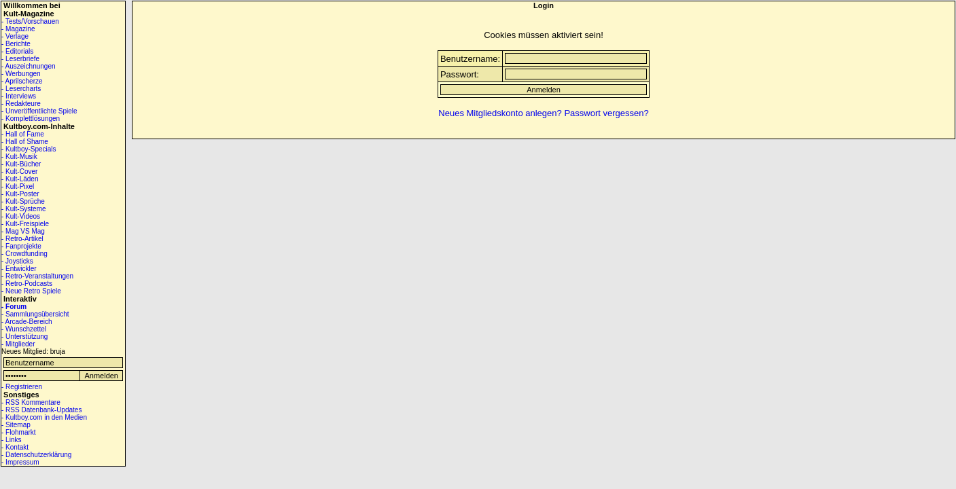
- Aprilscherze (22, 81)
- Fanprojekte (21, 246)
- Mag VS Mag (23, 231)
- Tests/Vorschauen (30, 21)
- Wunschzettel (23, 329)
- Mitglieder (18, 344)
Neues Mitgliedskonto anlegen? (499, 113)
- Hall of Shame (24, 141)
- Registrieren (21, 387)
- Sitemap (16, 425)
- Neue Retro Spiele (31, 291)
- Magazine (18, 29)
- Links (11, 439)
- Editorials (17, 51)
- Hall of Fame (22, 134)
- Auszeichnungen (28, 66)
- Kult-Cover (19, 171)
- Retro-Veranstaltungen (37, 276)
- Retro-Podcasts (26, 283)
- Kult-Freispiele (25, 224)
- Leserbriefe (20, 58)
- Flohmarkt (18, 432)
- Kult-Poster (20, 194)
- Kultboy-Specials (28, 149)
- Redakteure (21, 103)
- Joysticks (17, 261)
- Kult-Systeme (23, 209)
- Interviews (18, 96)
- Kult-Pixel (17, 186)
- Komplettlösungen (30, 118)
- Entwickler (19, 268)
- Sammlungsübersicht (35, 314)
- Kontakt (15, 447)
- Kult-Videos (20, 216)
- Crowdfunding (24, 253)
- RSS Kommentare (30, 402)
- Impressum (20, 462)
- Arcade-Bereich (26, 321)
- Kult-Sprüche (23, 201)
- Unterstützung (24, 336)
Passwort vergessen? (606, 113)
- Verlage (15, 36)
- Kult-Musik (19, 156)
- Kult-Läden (19, 179)
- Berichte (16, 44)
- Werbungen (21, 73)
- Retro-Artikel (22, 238)
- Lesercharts (21, 88)
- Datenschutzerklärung (36, 454)
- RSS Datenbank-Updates (41, 410)
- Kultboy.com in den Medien (44, 417)
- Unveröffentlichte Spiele (39, 111)
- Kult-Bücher (21, 164)
